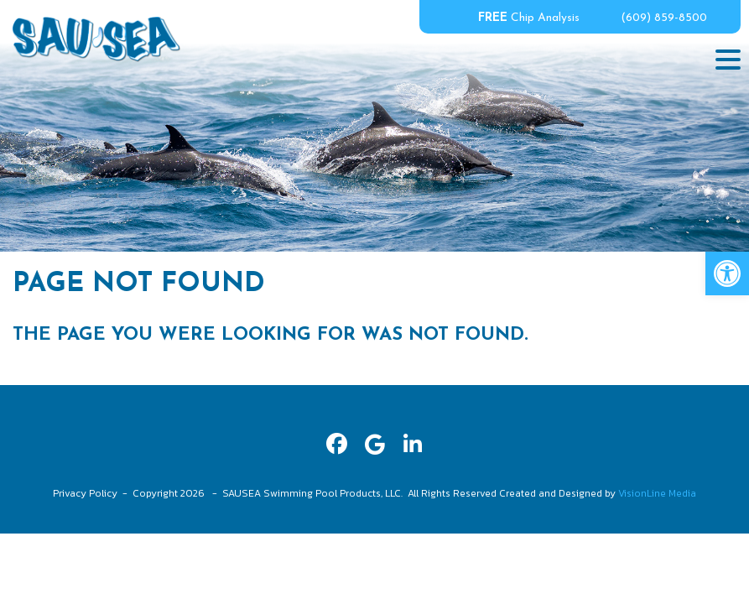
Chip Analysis (529, 18)
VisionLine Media (657, 493)
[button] (727, 273)
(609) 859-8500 (664, 18)
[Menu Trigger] (728, 58)
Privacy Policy (85, 493)
